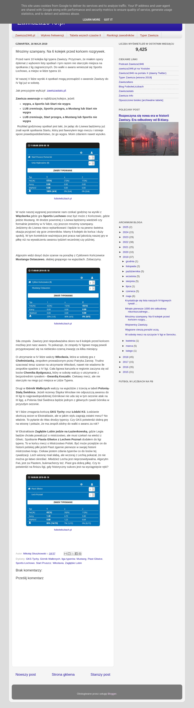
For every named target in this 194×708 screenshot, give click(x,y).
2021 (126, 247)
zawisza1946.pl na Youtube (134, 68)
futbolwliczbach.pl (63, 198)
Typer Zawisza (149, 35)
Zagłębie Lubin (73, 563)
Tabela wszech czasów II (85, 35)
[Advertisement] (148, 186)
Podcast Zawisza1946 (131, 64)
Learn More (91, 19)
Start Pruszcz (43, 563)
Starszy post (100, 674)
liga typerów (68, 558)
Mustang (81, 558)
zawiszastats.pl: (56, 90)
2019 (126, 257)
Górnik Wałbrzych (50, 558)
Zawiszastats (126, 91)
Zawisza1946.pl (25, 35)
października (133, 271)
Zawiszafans (126, 82)
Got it (108, 19)
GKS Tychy (32, 558)
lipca (129, 286)
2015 (126, 372)
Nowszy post (26, 674)
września (131, 276)
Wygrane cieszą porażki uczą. (142, 329)
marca (130, 345)
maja (129, 296)
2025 (126, 227)
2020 (126, 252)
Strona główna (63, 674)
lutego (130, 350)
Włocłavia (58, 563)
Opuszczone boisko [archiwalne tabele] (141, 100)
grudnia (130, 261)
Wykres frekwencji (52, 35)
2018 (126, 357)
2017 (126, 362)
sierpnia (130, 281)
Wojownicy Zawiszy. (136, 324)
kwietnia (131, 340)
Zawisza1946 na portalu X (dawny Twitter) (142, 73)
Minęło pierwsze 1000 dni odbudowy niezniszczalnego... (146, 310)
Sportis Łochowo (25, 563)
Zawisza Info (126, 95)
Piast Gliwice (95, 558)
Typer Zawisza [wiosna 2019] (135, 77)
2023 (126, 237)
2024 (126, 232)
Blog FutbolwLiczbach (131, 86)
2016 (126, 367)
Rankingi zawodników (120, 35)
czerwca (131, 291)
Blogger (112, 693)
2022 (126, 242)
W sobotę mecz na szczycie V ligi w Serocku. (150, 334)
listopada (131, 266)
